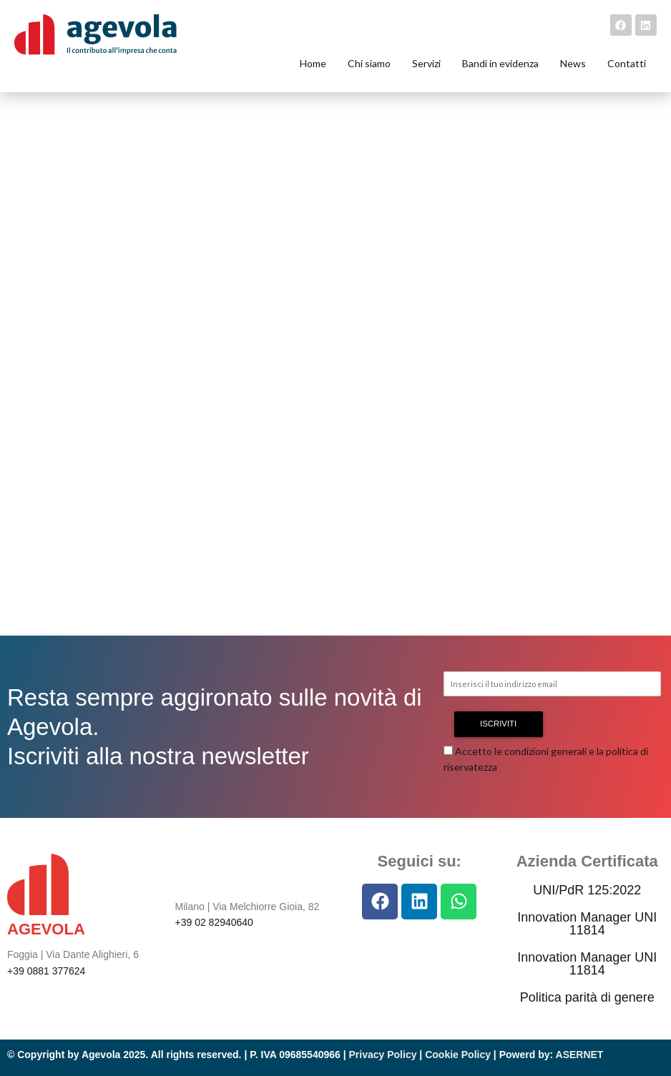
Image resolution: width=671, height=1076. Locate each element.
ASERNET (580, 1054)
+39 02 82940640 (214, 922)
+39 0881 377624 (46, 971)
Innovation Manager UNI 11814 (587, 923)
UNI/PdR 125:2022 (587, 890)
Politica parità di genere (587, 997)
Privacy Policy (383, 1054)
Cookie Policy (458, 1054)
